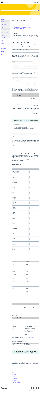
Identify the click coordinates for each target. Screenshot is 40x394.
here (37, 58)
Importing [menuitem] (3, 37)
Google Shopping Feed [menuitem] (5, 32)
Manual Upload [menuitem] (4, 24)
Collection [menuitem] (2, 38)
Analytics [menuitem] (2, 43)
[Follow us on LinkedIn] (36, 388)
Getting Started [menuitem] (3, 19)
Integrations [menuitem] (2, 51)
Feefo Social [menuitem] (2, 46)
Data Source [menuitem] (3, 27)
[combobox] (19, 10)
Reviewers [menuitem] (2, 54)
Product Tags (14, 374)
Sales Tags (13, 376)
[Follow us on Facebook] (31, 388)
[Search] (38, 10)
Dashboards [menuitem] (3, 30)
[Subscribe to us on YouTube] (38, 388)
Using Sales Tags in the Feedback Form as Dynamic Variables (22, 27)
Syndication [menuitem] (3, 35)
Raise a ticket (35, 2)
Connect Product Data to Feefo (16, 382)
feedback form (24, 38)
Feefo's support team (25, 365)
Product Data (32, 337)
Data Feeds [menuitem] (2, 21)
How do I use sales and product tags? (19, 28)
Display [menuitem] (2, 40)
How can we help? (5, 9)
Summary (15, 29)
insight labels (25, 120)
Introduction (15, 24)
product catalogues (24, 37)
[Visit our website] (33, 388)
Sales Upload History (14, 378)
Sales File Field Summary (15, 380)
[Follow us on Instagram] (35, 388)
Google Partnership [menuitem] (3, 48)
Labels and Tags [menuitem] (4, 29)
